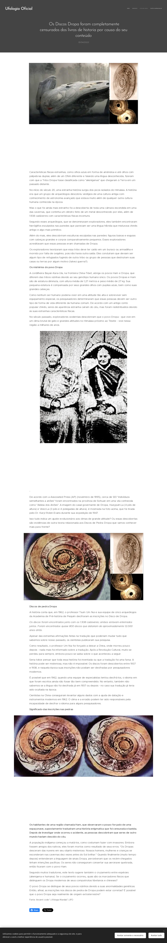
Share (34, 910)
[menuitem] (154, 8)
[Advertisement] (83, 147)
